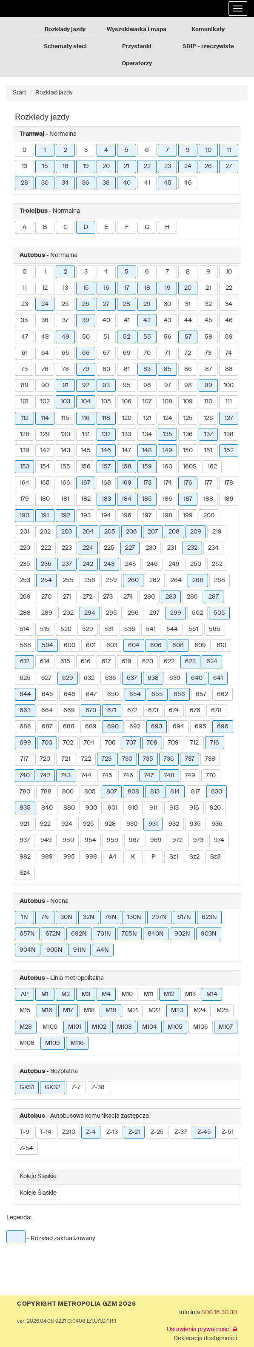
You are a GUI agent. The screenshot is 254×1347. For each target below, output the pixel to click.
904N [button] (28, 950)
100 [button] (229, 385)
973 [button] (198, 840)
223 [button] (67, 548)
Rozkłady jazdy (65, 29)
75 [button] (24, 369)
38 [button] (106, 183)
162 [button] (212, 467)
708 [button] (152, 743)
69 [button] (127, 353)
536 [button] (129, 629)
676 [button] (195, 710)
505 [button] (219, 613)
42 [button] (147, 320)
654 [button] (135, 694)
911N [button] (79, 950)
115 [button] (65, 418)
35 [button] (24, 320)
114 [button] (45, 418)
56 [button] (167, 337)
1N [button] (24, 917)
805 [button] (90, 792)
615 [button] (65, 662)
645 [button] (47, 694)
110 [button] (208, 402)
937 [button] (25, 840)
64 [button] (45, 353)
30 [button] (45, 183)
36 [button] (85, 183)
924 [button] (66, 824)
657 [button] (201, 694)
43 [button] (167, 320)
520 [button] (65, 629)
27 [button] (228, 166)
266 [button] (197, 580)
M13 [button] (190, 994)
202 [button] (45, 532)
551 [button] (193, 629)
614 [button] (45, 662)
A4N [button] (103, 950)
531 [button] (109, 629)
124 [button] (167, 418)
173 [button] (147, 483)
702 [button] (68, 743)
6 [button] (147, 150)
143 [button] (65, 451)
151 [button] (208, 451)
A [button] (24, 227)
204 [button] (88, 532)
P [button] (153, 857)
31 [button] (188, 304)
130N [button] (134, 917)
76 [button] (45, 369)
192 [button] (65, 516)
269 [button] (25, 597)
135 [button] (167, 434)
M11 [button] (148, 994)
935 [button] (195, 824)
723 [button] (106, 759)
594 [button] (47, 645)
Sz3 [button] (215, 857)
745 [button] (107, 776)
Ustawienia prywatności (202, 1330)
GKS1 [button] (27, 1087)
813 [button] (155, 792)
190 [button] (24, 516)
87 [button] (208, 369)
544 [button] (172, 629)
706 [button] (110, 743)
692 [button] (134, 727)
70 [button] (147, 353)
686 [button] (25, 727)
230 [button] (151, 548)
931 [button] (153, 824)
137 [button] (208, 434)
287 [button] (213, 597)
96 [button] (147, 385)
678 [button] (216, 710)
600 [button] (69, 645)
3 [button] (86, 150)
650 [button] (113, 694)
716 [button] (214, 743)
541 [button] (151, 629)
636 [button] (110, 678)
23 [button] (167, 166)
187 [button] (187, 499)
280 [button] (149, 597)
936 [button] (217, 824)
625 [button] (25, 678)
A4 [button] (113, 857)
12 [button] (45, 288)
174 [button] (167, 483)
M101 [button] (74, 1027)
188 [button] (208, 499)
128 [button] (24, 434)
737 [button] (189, 759)
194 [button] (106, 516)
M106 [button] (200, 1027)
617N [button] (184, 917)
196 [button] (126, 516)
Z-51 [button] (228, 1132)
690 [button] (113, 727)
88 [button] (229, 369)
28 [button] (24, 183)
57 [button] (188, 337)
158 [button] (126, 467)
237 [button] (67, 564)
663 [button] (25, 710)
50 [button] (86, 337)
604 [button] (134, 645)
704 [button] (89, 743)
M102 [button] (99, 1027)
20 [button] (106, 166)
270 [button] (46, 597)
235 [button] (25, 564)
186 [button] (167, 499)
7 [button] (167, 150)
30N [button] (66, 917)
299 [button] (175, 613)
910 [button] (133, 808)
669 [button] (69, 710)
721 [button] (66, 759)
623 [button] (190, 662)
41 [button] (147, 183)
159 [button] (147, 467)
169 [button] (126, 483)
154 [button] (45, 467)
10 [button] (208, 150)
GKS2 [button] (52, 1087)
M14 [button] (211, 994)
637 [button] (132, 678)
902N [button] (182, 934)
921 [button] (24, 824)
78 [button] (65, 369)
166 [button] (65, 483)
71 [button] (167, 353)
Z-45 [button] (204, 1132)
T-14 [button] (45, 1132)
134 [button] (147, 434)
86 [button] (188, 369)
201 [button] (24, 532)
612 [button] (24, 662)
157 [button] (106, 467)
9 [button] (188, 150)
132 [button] (106, 434)
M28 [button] (26, 1027)
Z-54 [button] (26, 1148)
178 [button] (228, 483)
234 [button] (213, 548)
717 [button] (24, 759)
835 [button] (25, 808)
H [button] (167, 227)
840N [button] (156, 934)
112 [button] (25, 418)
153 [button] (24, 467)
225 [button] (109, 548)
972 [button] (177, 840)
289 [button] (46, 613)
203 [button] (66, 532)
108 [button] (167, 402)
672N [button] (53, 934)
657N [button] (27, 934)
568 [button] (25, 645)
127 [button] (229, 418)
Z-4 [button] (91, 1132)
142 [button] (45, 451)
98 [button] (188, 385)
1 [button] (45, 150)
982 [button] (25, 857)
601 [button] (91, 645)
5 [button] (126, 150)
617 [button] (106, 662)
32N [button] (88, 917)
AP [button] (25, 994)
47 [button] (24, 337)
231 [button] (171, 548)
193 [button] (86, 516)
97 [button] (167, 385)
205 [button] (109, 532)
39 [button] (85, 320)
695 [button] (200, 727)
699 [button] (25, 743)
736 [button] (169, 759)
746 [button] (128, 776)
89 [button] (25, 385)
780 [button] (25, 792)
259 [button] (111, 580)
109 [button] (188, 402)
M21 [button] (132, 1010)
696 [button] (222, 727)
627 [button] (46, 678)
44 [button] (188, 320)
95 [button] (127, 385)
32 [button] (208, 304)
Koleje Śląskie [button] (38, 1193)
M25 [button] (223, 1010)
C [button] (65, 227)
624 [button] (211, 662)
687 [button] (47, 727)
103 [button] (65, 402)
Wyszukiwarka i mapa (136, 29)
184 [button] (126, 499)
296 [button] (133, 613)
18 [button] (147, 288)
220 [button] (25, 548)
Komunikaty (208, 29)
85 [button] (167, 369)
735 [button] (148, 759)
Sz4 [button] (25, 873)
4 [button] (106, 150)
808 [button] (133, 792)
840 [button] (47, 808)
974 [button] (219, 840)
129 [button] (45, 434)
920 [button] (215, 808)
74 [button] (228, 353)
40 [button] (127, 183)
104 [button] (86, 402)
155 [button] (65, 467)
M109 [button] (52, 1043)
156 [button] (86, 467)
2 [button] (65, 150)
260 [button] (133, 580)
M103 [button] (124, 1027)
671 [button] (111, 710)
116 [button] (86, 418)
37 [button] (65, 320)
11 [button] (229, 150)
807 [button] (111, 792)
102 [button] (45, 402)
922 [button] (45, 824)
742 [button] (45, 776)
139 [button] (24, 451)
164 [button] (24, 483)
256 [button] (89, 580)
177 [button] (208, 483)
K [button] (133, 857)
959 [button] (112, 840)
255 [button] (68, 580)
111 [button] (228, 402)
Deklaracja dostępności (205, 1338)
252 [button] (217, 564)
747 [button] (149, 776)
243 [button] (109, 564)
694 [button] (178, 727)
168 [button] (106, 483)
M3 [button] (86, 994)
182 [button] (86, 499)
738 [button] (210, 759)
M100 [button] (50, 1027)
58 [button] (208, 337)
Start (19, 93)
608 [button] (178, 645)
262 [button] (154, 580)
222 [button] (46, 548)
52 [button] (126, 337)
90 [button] (45, 385)
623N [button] (209, 917)
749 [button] (190, 776)
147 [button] (126, 451)
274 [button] (128, 597)
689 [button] (91, 727)
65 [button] (65, 353)
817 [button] (195, 792)
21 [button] (126, 166)
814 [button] (175, 792)
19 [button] (86, 166)
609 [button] (200, 645)
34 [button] (65, 183)
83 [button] (147, 369)
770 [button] (211, 776)
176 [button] (187, 483)
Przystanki (136, 46)
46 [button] (188, 183)
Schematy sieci (65, 46)
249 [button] (174, 564)
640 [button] (197, 678)
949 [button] (46, 840)
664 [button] (47, 710)
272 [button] (87, 597)
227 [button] (130, 548)
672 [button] (132, 710)
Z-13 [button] (112, 1132)
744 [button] (86, 776)
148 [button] (147, 451)
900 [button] (91, 808)
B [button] (45, 227)
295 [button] (111, 613)
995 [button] (69, 857)
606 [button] (156, 645)
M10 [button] (127, 994)
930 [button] (131, 824)
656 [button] (179, 694)
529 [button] (87, 629)
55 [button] (147, 337)
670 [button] (91, 710)
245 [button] (130, 564)
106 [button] (126, 402)
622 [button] (169, 662)
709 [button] (173, 743)
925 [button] (88, 824)
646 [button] (69, 694)
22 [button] (147, 166)
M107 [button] (226, 1027)
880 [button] (69, 808)
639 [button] (174, 678)
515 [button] (45, 629)
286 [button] (192, 597)
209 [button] (195, 532)
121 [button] (147, 418)
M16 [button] (46, 1010)
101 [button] (24, 402)
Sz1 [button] (173, 857)
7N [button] (45, 917)
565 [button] (214, 629)
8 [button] (188, 272)
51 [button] (106, 337)
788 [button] (46, 792)
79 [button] (86, 369)
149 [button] (167, 451)
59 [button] (229, 337)
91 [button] (65, 385)
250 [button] (195, 564)
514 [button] (24, 629)
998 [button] (91, 857)
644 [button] (25, 694)
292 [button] (68, 613)
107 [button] (147, 402)
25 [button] (65, 304)
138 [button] (229, 434)
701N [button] (104, 934)
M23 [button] (177, 1010)
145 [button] (86, 451)
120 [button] (126, 418)
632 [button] (89, 678)
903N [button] (209, 934)
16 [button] (65, 166)
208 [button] (174, 532)
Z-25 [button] (157, 1132)
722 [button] (86, 759)
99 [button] (208, 385)
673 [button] (153, 710)
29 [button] (147, 304)
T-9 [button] (24, 1132)
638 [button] (153, 678)
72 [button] (188, 353)
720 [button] (45, 759)
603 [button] (111, 645)
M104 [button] (149, 1027)
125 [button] (188, 418)
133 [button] (126, 434)
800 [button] (68, 792)
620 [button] (147, 662)
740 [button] (25, 776)
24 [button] (187, 166)
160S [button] (190, 467)
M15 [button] (25, 1010)
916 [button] (194, 808)
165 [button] (45, 483)
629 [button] (67, 678)
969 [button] (156, 840)
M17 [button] (68, 1010)
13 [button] (24, 166)
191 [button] (45, 516)
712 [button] (194, 743)
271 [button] (67, 597)
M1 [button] (45, 994)
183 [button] (106, 499)
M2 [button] (65, 994)
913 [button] (174, 808)
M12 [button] (169, 994)
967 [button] (134, 840)
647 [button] (91, 694)
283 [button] (171, 597)
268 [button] (219, 580)
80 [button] (106, 369)
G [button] (147, 227)
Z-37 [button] (180, 1132)
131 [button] (86, 434)
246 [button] (152, 564)
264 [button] (176, 580)
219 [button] (217, 532)
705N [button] (129, 934)
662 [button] (222, 694)
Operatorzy (137, 63)
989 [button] (47, 857)
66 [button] (86, 353)
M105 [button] (175, 1027)
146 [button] (106, 451)
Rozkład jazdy (54, 93)
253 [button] (25, 580)
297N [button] (159, 917)
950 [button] (68, 840)
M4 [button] (106, 994)
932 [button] (173, 824)
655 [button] (157, 694)
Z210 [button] (68, 1132)
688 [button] (68, 727)
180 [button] (45, 499)
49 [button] (65, 337)
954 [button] (90, 840)
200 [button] (208, 516)
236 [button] (46, 564)
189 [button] (229, 499)
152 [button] (229, 451)
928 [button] (110, 824)
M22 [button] (154, 1010)
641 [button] (218, 678)
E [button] (106, 227)
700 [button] (47, 743)
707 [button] (131, 743)
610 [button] (221, 645)
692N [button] (79, 934)
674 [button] (174, 710)
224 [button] (88, 548)
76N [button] (111, 917)
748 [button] (169, 776)
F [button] (126, 227)
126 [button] (208, 418)
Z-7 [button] (75, 1087)
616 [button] (86, 662)
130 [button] (65, 434)
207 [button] (153, 532)
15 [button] (45, 166)
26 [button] (208, 166)
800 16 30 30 (219, 1313)
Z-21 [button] (134, 1132)
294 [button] (89, 613)
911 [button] (153, 808)
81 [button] (127, 369)
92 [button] (85, 385)
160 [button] (167, 467)
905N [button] (54, 950)
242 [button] (88, 564)
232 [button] (192, 548)
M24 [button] (200, 1010)
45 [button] (167, 183)
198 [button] (167, 516)
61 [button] (25, 353)
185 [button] (147, 499)
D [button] (86, 227)
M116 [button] (77, 1043)
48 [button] (45, 337)
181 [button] (65, 499)
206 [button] (131, 532)
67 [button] (106, 353)
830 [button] (216, 792)
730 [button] (127, 759)
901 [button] (112, 808)
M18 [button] (89, 1010)
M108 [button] (27, 1043)
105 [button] (106, 402)
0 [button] (24, 150)
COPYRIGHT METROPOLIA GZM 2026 (76, 1304)
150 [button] (188, 451)
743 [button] (66, 776)
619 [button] (126, 662)
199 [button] (188, 516)
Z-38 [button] (98, 1087)
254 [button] (46, 580)
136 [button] (188, 434)
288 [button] (25, 613)
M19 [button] (111, 1010)
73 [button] (208, 353)
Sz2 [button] (194, 857)
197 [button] (147, 516)
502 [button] (197, 613)
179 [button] (24, 499)
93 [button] (106, 385)
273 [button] (108, 597)
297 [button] (154, 613)
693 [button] (156, 727)
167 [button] (85, 483)
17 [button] (126, 288)
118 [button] (106, 418)
